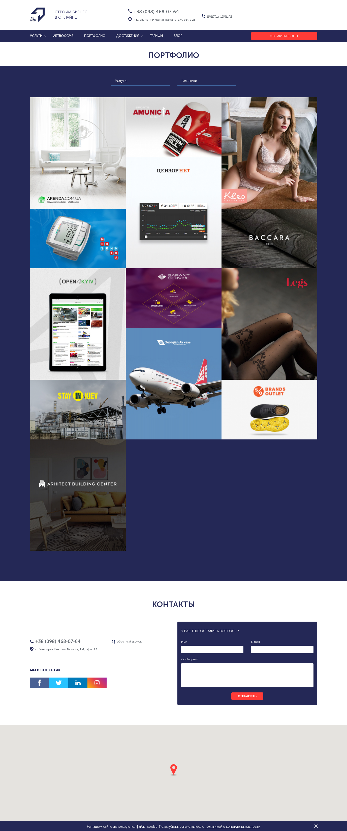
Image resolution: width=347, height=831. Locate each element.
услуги (36, 36)
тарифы (156, 36)
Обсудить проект (284, 36)
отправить (247, 696)
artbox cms (63, 36)
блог (178, 36)
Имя (184, 642)
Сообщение (189, 659)
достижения (127, 36)
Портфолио (94, 36)
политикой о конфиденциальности (232, 826)
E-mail (255, 642)
